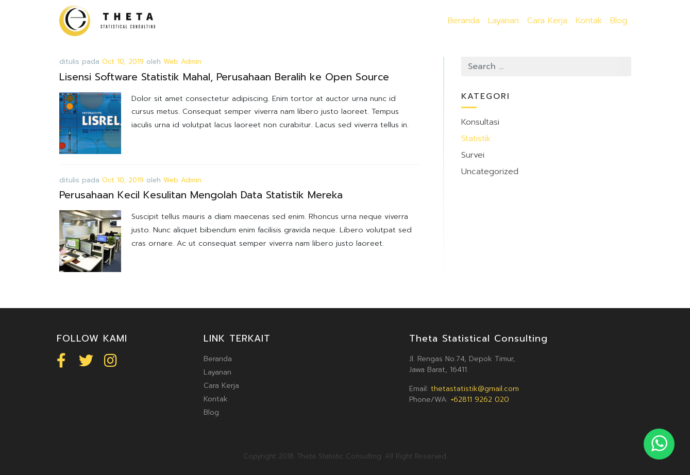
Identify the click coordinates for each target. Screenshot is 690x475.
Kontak (589, 20)
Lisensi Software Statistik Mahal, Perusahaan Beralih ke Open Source (224, 77)
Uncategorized (489, 171)
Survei (472, 155)
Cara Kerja (547, 20)
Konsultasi (480, 122)
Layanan (503, 20)
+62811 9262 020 (479, 399)
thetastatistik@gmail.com (475, 388)
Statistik (476, 138)
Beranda (464, 20)
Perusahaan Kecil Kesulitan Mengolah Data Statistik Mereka (201, 195)
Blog (618, 20)
